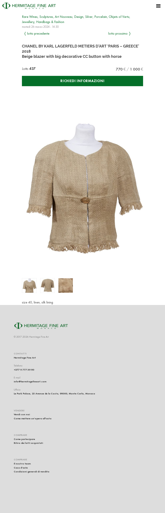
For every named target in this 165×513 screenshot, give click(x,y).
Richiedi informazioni (82, 81)
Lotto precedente (38, 33)
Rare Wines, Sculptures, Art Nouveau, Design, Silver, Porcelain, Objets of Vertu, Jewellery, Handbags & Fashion (76, 19)
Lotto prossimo (118, 33)
